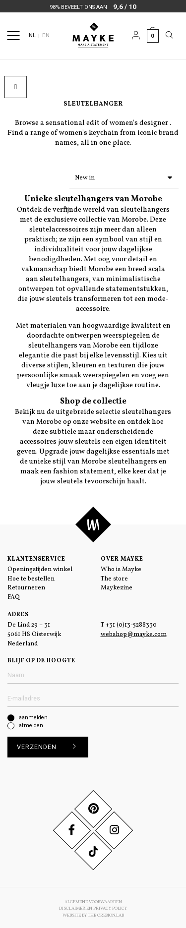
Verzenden (50, 745)
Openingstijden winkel (39, 567)
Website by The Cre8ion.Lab (93, 913)
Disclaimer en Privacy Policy (93, 906)
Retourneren (26, 585)
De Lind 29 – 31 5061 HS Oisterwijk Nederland (34, 632)
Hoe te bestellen (31, 577)
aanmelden (33, 715)
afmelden (31, 723)
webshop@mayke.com (134, 632)
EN (46, 35)
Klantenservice (36, 557)
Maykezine (116, 585)
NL (32, 35)
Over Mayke (122, 557)
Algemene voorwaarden (93, 900)
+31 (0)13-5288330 (131, 623)
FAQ (13, 595)
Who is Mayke (121, 567)
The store (114, 577)
